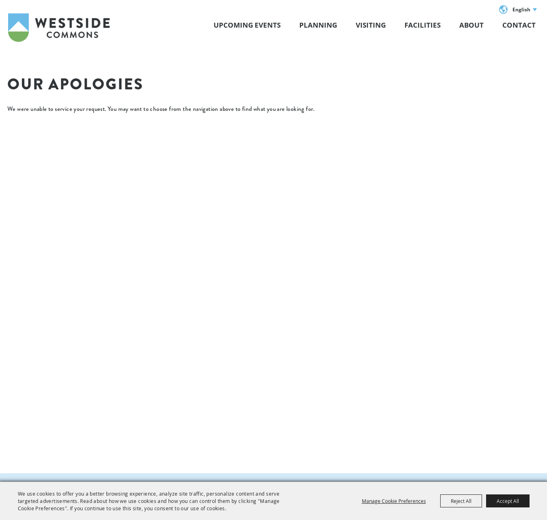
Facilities (422, 25)
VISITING (371, 25)
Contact (519, 25)
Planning (318, 25)
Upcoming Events (247, 25)
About (471, 25)
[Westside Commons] (59, 27)
